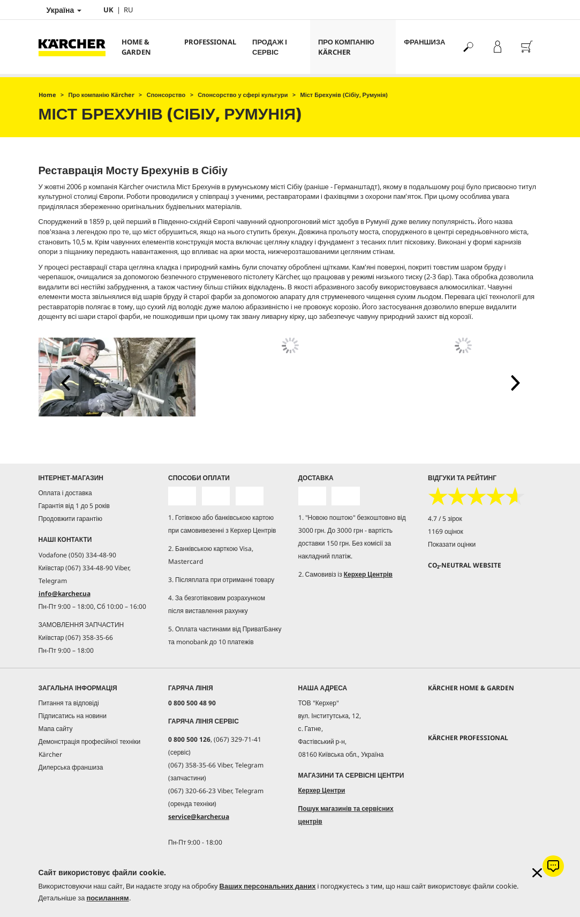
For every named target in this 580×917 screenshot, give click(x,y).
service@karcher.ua (198, 816)
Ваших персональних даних (268, 886)
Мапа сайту (56, 728)
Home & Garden (136, 47)
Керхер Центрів (368, 574)
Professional (210, 42)
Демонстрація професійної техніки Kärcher (90, 748)
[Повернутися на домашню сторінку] (76, 47)
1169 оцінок (445, 531)
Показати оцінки (452, 544)
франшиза (424, 42)
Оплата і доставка (65, 492)
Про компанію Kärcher (346, 47)
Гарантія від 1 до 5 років (74, 505)
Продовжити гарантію (70, 518)
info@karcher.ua (65, 593)
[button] (65, 382)
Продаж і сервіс (269, 47)
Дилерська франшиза (71, 767)
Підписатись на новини (73, 715)
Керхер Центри (321, 790)
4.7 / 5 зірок (445, 518)
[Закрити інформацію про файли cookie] (537, 872)
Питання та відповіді (69, 702)
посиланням (107, 898)
